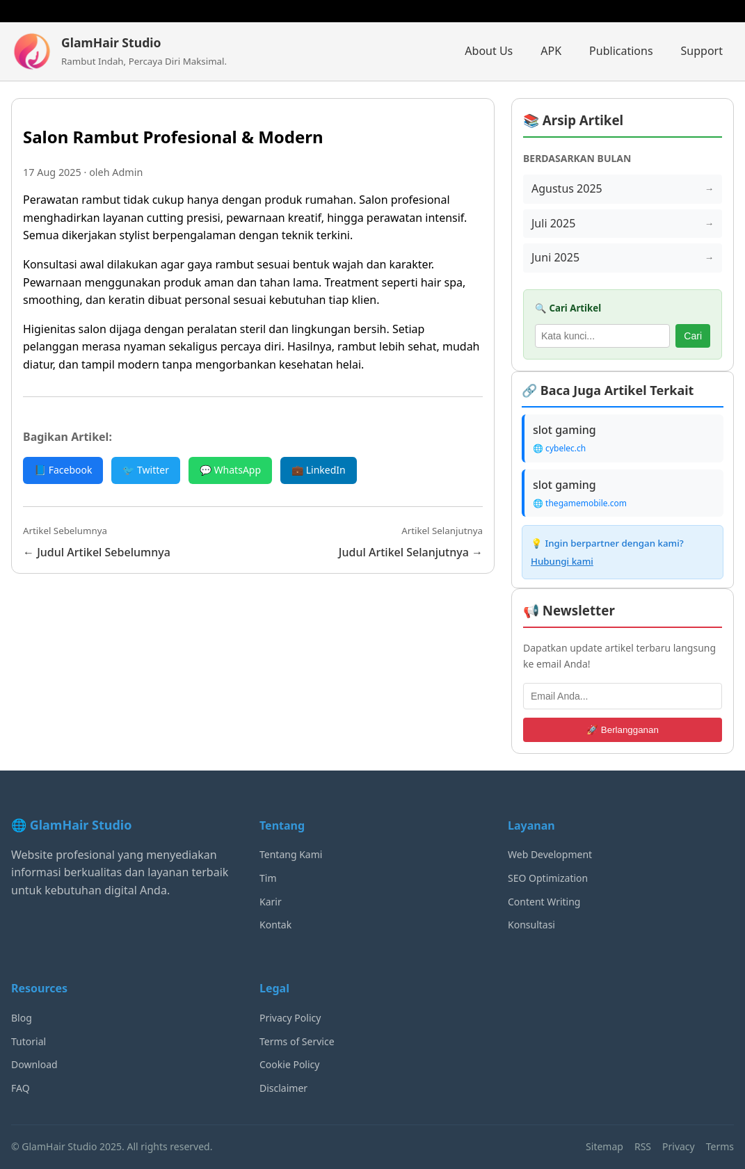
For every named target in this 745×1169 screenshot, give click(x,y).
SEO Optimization (548, 878)
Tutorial (28, 1041)
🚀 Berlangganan (622, 730)
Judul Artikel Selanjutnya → (411, 552)
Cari (693, 335)
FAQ (20, 1088)
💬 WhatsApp (230, 469)
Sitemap (604, 1146)
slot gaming (564, 429)
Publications (620, 50)
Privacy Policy (290, 1017)
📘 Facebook (63, 469)
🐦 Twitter (145, 469)
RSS (642, 1146)
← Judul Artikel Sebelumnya (96, 552)
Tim (268, 878)
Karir (270, 901)
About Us (489, 50)
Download (34, 1064)
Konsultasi (531, 924)
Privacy (678, 1146)
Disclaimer (283, 1088)
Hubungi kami (562, 561)
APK (550, 50)
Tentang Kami (290, 854)
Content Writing (544, 901)
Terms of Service (297, 1041)
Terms (720, 1146)
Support (702, 50)
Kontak (275, 924)
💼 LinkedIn (318, 469)
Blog (21, 1017)
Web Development (550, 854)
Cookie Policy (289, 1064)
